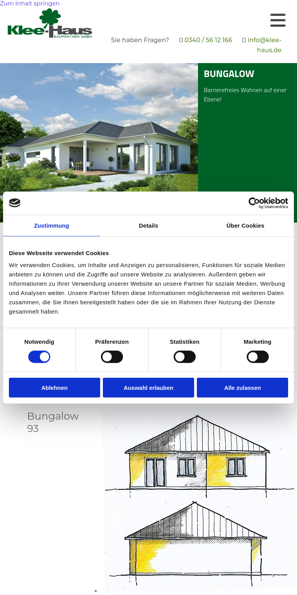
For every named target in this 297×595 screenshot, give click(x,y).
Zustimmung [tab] (51, 225)
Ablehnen (54, 387)
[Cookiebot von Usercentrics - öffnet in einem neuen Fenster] (254, 203)
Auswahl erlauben (148, 387)
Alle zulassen (242, 387)
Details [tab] (148, 225)
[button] (193, 20)
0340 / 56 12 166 (208, 40)
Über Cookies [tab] (246, 225)
